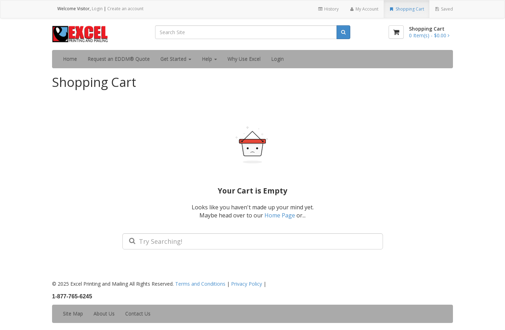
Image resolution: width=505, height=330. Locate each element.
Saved (444, 9)
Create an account (125, 9)
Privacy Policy (246, 283)
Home (70, 59)
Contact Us (138, 313)
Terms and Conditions (200, 283)
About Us (104, 313)
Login (97, 9)
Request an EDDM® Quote (119, 59)
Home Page (279, 215)
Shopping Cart (406, 9)
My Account (363, 9)
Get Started (175, 59)
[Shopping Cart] (396, 32)
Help (209, 59)
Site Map (73, 313)
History (328, 9)
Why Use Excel (244, 59)
